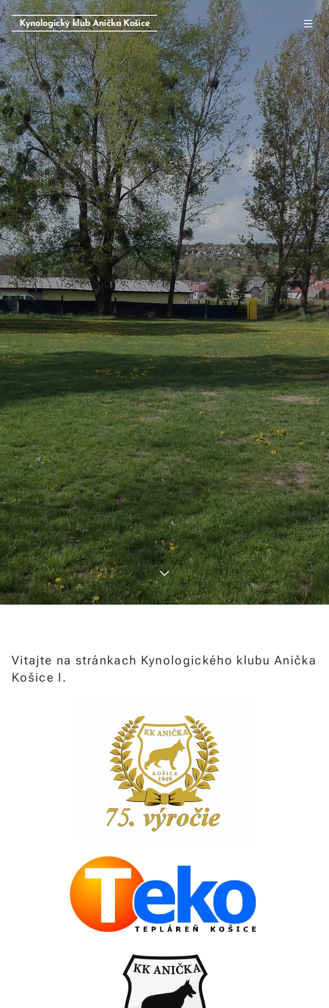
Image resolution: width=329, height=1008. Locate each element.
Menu (308, 23)
